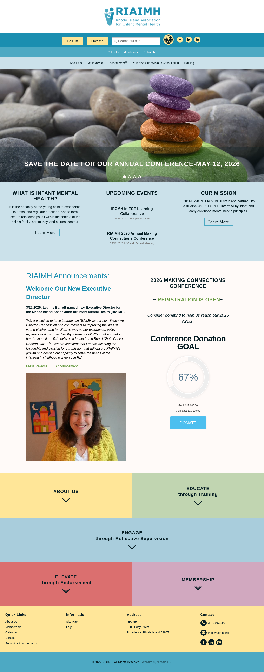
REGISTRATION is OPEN (189, 299)
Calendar (113, 52)
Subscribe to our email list (21, 643)
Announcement (66, 366)
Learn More (45, 232)
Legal (69, 627)
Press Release (36, 366)
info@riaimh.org (218, 632)
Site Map (72, 621)
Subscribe (150, 52)
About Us (11, 621)
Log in (72, 41)
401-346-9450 (217, 623)
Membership (131, 52)
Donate (97, 41)
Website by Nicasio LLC (157, 662)
